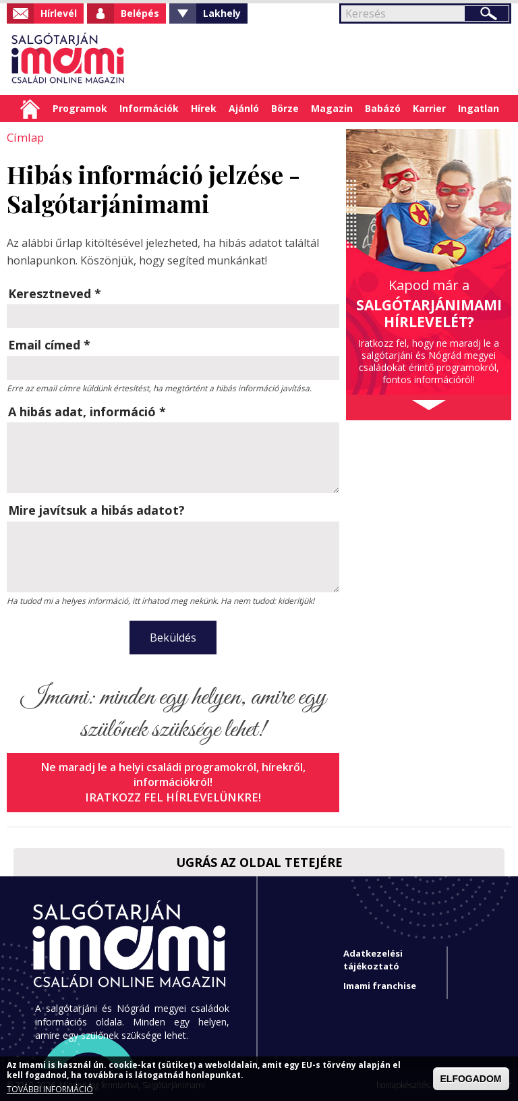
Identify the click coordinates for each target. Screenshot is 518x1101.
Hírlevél (58, 13)
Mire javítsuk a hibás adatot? (96, 509)
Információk (149, 108)
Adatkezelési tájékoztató (373, 958)
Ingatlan (478, 108)
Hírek (204, 108)
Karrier (429, 108)
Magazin (332, 108)
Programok (80, 108)
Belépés (140, 13)
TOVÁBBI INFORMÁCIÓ (50, 1089)
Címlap (30, 108)
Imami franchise (379, 984)
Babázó (383, 108)
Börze (285, 108)
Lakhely (222, 13)
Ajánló (244, 108)
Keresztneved (54, 293)
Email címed (49, 344)
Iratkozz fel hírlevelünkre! (173, 796)
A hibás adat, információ (87, 411)
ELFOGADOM (471, 1078)
